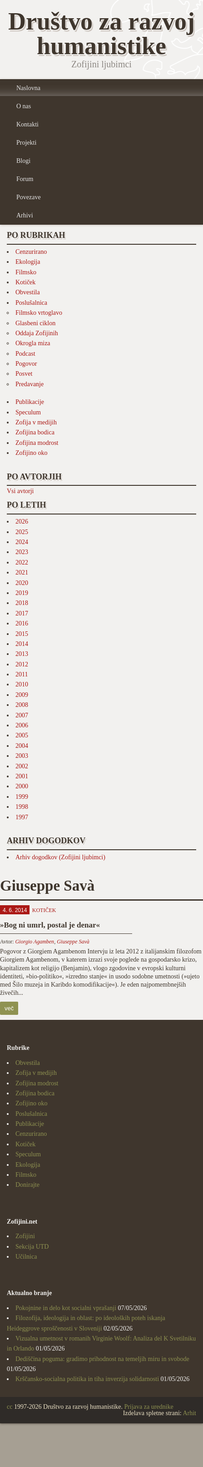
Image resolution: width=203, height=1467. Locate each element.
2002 (21, 766)
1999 (21, 796)
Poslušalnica (31, 302)
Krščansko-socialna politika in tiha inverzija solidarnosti (87, 1379)
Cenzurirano (31, 251)
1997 (21, 817)
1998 (21, 806)
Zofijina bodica (34, 432)
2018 (21, 603)
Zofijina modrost (37, 442)
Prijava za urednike (148, 1406)
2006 (21, 725)
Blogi (23, 160)
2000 (21, 786)
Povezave (28, 197)
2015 (21, 633)
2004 (21, 745)
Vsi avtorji (20, 491)
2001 (21, 776)
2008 (21, 704)
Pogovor (26, 363)
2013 (21, 653)
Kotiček (25, 282)
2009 (21, 694)
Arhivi (24, 215)
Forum (24, 179)
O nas (23, 106)
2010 (21, 684)
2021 (21, 572)
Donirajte (27, 1184)
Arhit (189, 1413)
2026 (21, 521)
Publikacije (29, 401)
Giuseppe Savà (73, 941)
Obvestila (27, 292)
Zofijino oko (31, 452)
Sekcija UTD (32, 1246)
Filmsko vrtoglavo (38, 312)
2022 (21, 562)
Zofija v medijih (36, 422)
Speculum (28, 412)
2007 (21, 715)
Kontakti (27, 124)
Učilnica (26, 1256)
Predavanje (29, 384)
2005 (21, 735)
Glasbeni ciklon (35, 323)
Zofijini (25, 1236)
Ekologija (27, 261)
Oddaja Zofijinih (36, 333)
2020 (21, 583)
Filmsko (25, 272)
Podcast (25, 353)
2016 (21, 623)
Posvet (23, 373)
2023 (21, 552)
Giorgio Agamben (34, 941)
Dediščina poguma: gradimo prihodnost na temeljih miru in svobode (102, 1359)
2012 (21, 664)
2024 (21, 542)
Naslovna (28, 88)
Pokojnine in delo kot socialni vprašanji (65, 1308)
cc (9, 1406)
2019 (21, 593)
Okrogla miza (32, 343)
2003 (21, 755)
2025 (21, 532)
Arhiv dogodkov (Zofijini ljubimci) (60, 857)
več (9, 1008)
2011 (21, 674)
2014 (21, 643)
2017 (21, 613)
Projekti (26, 142)
